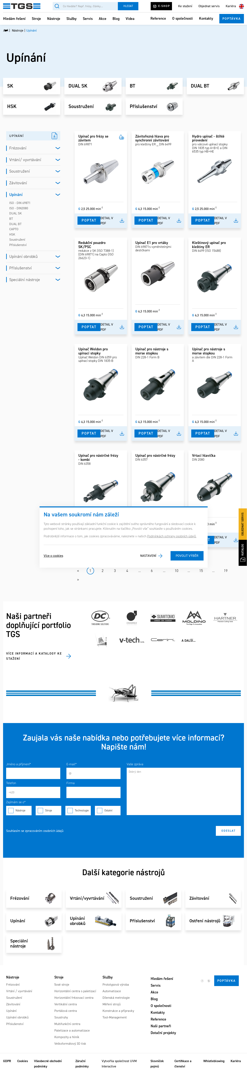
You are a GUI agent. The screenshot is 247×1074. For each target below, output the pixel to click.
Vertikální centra (65, 1004)
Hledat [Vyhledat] (128, 6)
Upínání (16, 194)
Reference (158, 18)
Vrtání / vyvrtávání (19, 991)
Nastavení (148, 556)
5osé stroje (61, 984)
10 (176, 570)
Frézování (17, 148)
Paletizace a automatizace (72, 1030)
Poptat (89, 220)
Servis (88, 18)
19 (226, 570)
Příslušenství (143, 106)
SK (10, 86)
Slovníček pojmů (157, 1063)
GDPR (7, 1061)
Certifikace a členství (182, 1063)
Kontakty (206, 18)
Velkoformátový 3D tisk (70, 1043)
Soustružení (81, 106)
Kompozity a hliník (66, 1037)
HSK (11, 106)
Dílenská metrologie (116, 997)
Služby (71, 18)
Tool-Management (114, 1017)
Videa (130, 18)
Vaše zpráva (135, 764)
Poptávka (231, 18)
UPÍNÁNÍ (16, 136)
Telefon (11, 783)
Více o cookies (53, 556)
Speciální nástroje (24, 279)
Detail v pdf (106, 221)
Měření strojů (111, 1004)
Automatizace (111, 991)
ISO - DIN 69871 (20, 203)
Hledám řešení (14, 18)
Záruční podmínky (82, 1063)
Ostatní (107, 810)
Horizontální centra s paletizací (75, 991)
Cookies (22, 1061)
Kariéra (231, 6)
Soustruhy (61, 1017)
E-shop (161, 6)
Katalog (242, 553)
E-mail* (71, 764)
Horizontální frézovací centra (73, 997)
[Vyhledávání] (85, 6)
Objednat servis (209, 6)
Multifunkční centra (67, 1024)
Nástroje (53, 18)
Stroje (36, 18)
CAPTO (13, 229)
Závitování (18, 183)
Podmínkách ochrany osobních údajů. (171, 536)
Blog (116, 18)
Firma (70, 783)
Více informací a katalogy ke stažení (34, 656)
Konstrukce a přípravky (118, 1011)
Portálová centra (65, 1011)
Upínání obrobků (23, 256)
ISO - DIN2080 (18, 208)
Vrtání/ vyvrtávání (25, 159)
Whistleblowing (213, 1061)
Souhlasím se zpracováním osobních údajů (34, 831)
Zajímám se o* (16, 802)
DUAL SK (77, 86)
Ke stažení (185, 6)
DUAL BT (200, 86)
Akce (102, 18)
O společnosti (182, 18)
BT (132, 86)
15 (201, 570)
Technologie (78, 810)
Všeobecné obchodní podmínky (48, 1063)
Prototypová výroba (115, 984)
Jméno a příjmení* (18, 764)
